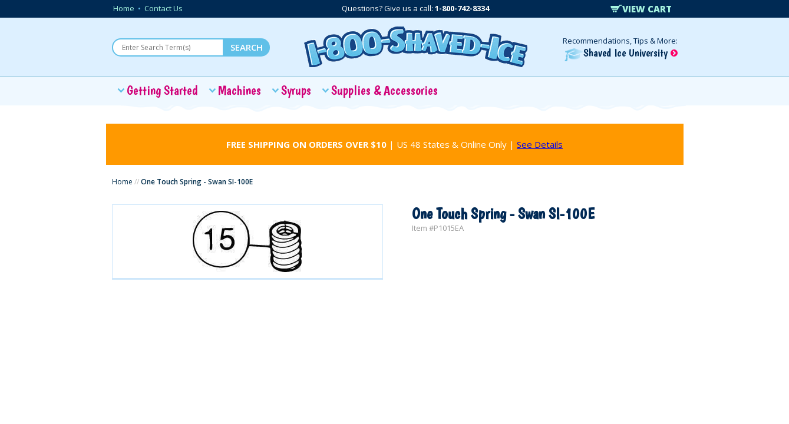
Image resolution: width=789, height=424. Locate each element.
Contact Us (163, 8)
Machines (239, 90)
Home (123, 8)
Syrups (296, 90)
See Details (540, 144)
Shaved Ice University (621, 52)
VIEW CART (641, 9)
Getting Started (162, 90)
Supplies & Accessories (384, 90)
